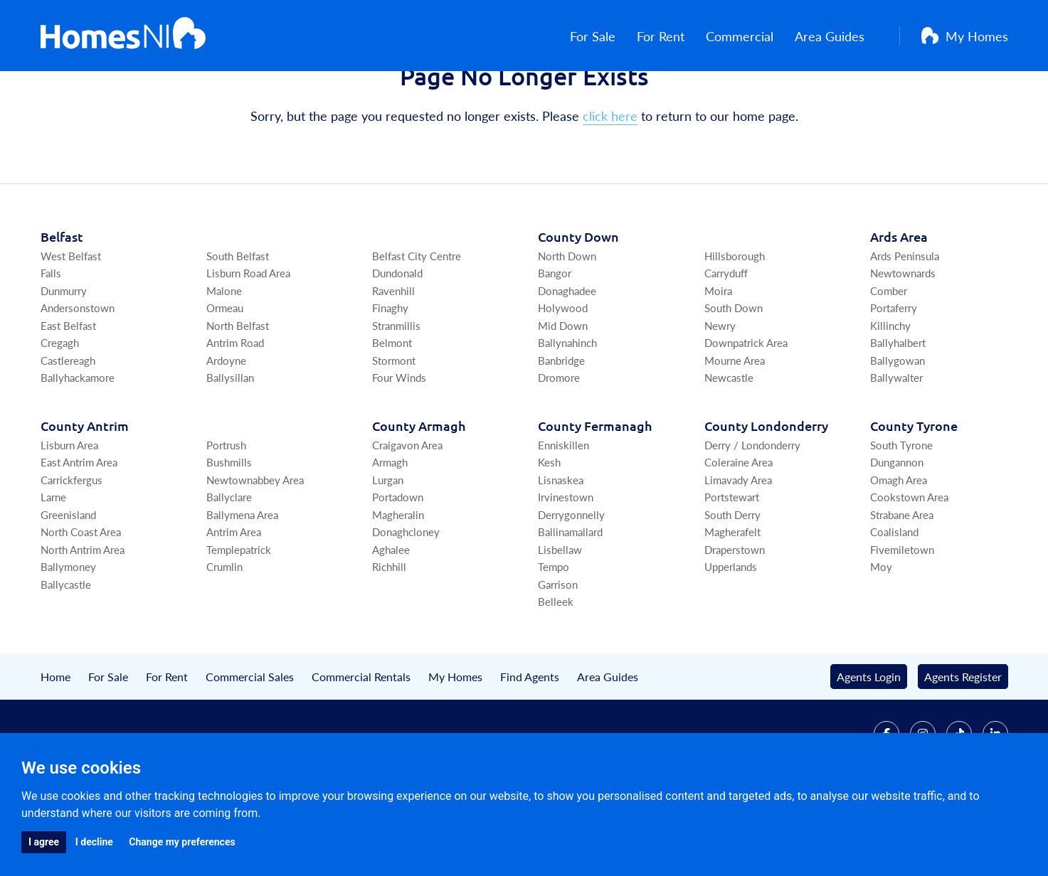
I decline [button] (94, 842)
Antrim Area (233, 599)
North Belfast (237, 392)
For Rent (674, 36)
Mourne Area (734, 427)
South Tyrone (901, 511)
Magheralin (398, 581)
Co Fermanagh (595, 492)
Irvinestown (565, 564)
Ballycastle (66, 650)
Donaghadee (567, 357)
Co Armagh (418, 492)
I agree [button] (43, 842)
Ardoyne (226, 427)
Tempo (553, 633)
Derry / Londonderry (752, 511)
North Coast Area (81, 599)
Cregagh (60, 409)
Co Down (578, 303)
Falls (51, 340)
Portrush (226, 511)
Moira (718, 357)
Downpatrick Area (746, 409)
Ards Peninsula (904, 322)
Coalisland (894, 599)
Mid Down (563, 392)
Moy (881, 633)
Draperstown (734, 616)
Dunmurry (64, 357)
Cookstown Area (909, 564)
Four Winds (399, 444)
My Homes (964, 36)
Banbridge (561, 427)
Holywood (563, 375)
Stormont (394, 427)
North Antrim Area (83, 616)
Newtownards (903, 340)
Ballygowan (897, 427)
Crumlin (224, 633)
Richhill (389, 633)
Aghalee (391, 616)
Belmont (392, 409)
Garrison (558, 650)
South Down (733, 375)
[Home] (123, 35)
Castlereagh (68, 427)
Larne (53, 564)
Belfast (62, 303)
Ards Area (899, 303)
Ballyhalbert (898, 409)
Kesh (549, 529)
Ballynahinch (567, 409)
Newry (720, 392)
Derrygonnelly (571, 581)
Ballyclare (229, 564)
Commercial (753, 36)
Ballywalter (896, 444)
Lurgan (387, 546)
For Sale (606, 36)
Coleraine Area (738, 529)
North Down (567, 322)
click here (610, 183)
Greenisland (68, 581)
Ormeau (224, 375)
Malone (224, 357)
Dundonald (397, 340)
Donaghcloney (406, 599)
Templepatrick (238, 616)
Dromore (559, 444)
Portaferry (893, 375)
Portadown (397, 564)
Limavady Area (738, 546)
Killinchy (890, 392)
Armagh (390, 529)
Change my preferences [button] (182, 842)
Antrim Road (235, 409)
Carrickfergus (71, 546)
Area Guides (843, 36)
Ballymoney (68, 633)
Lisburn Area (69, 511)
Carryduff (726, 340)
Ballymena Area (242, 581)
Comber (888, 357)
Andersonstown (78, 375)
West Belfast (71, 322)
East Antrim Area (79, 529)
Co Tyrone (914, 492)
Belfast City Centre (416, 322)
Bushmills (229, 529)
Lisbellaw (560, 616)
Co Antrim (85, 492)
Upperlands (730, 633)
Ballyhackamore (78, 444)
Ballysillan (230, 444)
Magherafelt (732, 599)
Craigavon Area (407, 511)
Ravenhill (393, 357)
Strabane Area (901, 581)
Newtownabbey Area (255, 546)
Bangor (554, 340)
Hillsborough (734, 322)
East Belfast (68, 392)
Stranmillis (396, 392)
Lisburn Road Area (248, 340)
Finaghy (390, 375)
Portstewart (731, 564)
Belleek (555, 668)
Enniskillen (563, 511)
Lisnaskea (560, 546)
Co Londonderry (766, 492)
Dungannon (896, 529)
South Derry (732, 581)
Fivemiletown (902, 616)
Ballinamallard (570, 599)
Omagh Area (898, 546)
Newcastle (728, 444)
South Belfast (237, 322)
